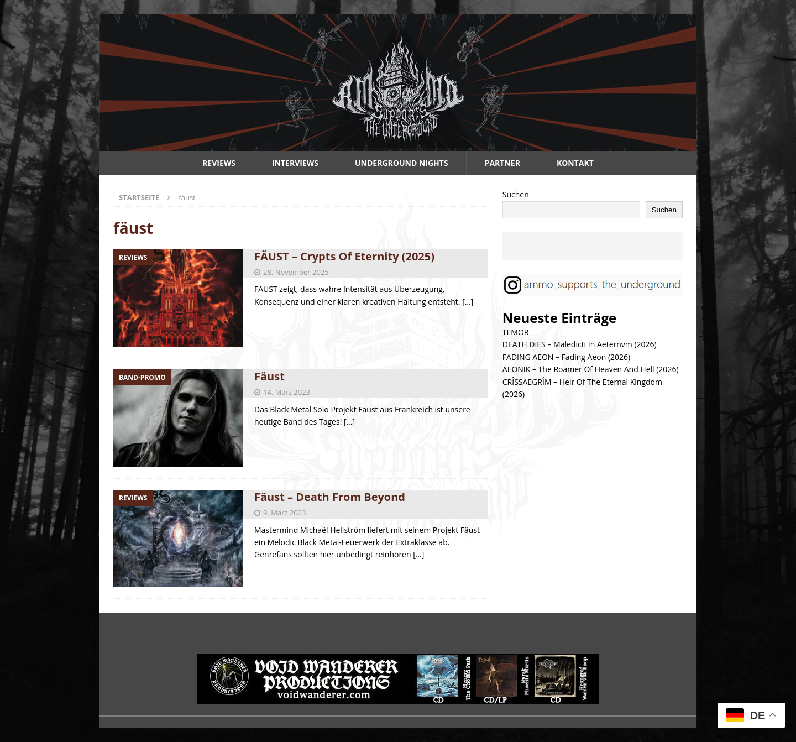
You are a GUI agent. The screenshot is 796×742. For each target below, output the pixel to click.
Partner (502, 163)
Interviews (295, 163)
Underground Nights (401, 163)
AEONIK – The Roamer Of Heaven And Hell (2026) (590, 369)
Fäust (269, 376)
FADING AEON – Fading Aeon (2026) (566, 357)
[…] (467, 301)
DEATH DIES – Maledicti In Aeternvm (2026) (579, 344)
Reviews (218, 163)
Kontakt (575, 163)
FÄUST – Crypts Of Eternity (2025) (344, 256)
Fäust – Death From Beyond (329, 496)
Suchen (515, 194)
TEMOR (515, 332)
